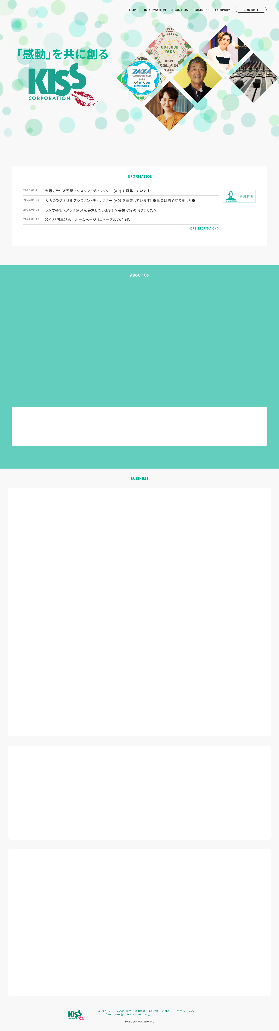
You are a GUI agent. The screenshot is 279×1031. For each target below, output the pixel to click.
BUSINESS (201, 9)
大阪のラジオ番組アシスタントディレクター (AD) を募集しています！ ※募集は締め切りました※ (120, 200)
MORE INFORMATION (204, 228)
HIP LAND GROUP (138, 1014)
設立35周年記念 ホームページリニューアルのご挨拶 (88, 219)
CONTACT (251, 9)
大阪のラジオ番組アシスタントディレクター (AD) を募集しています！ (98, 190)
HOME (134, 9)
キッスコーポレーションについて (114, 1011)
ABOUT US (179, 9)
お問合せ (167, 1011)
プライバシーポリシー (110, 1014)
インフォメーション (185, 1011)
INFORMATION (155, 9)
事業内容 (140, 1011)
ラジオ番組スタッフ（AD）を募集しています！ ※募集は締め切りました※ (101, 210)
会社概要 (153, 1011)
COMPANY (222, 9)
